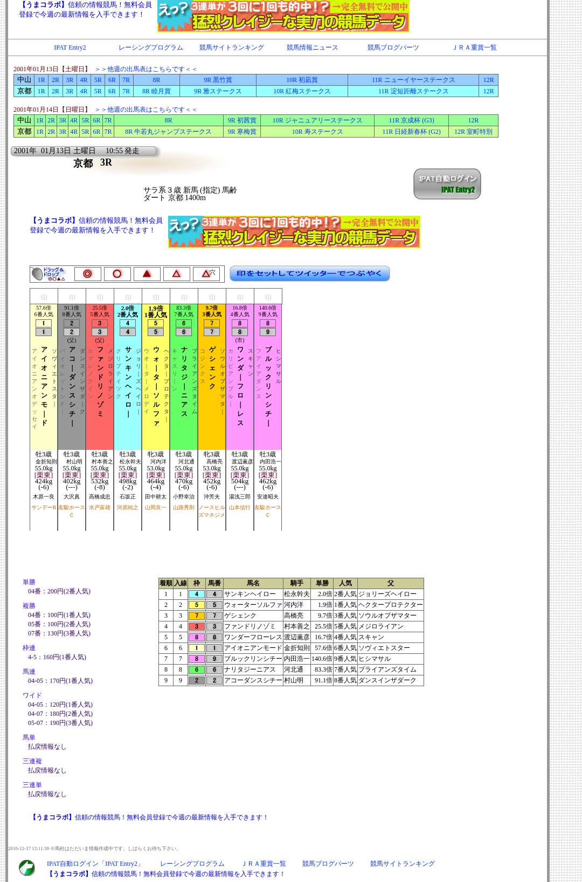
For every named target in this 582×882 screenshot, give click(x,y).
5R (98, 80)
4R (83, 80)
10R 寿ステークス (317, 131)
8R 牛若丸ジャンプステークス (168, 131)
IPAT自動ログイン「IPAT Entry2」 (95, 863)
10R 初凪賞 (302, 80)
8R (157, 80)
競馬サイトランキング (231, 47)
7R (126, 80)
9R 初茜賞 (242, 120)
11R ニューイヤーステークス (413, 80)
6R (112, 80)
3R (69, 80)
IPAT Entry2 (70, 47)
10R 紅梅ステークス (302, 91)
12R (488, 80)
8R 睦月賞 (156, 91)
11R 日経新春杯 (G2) (412, 131)
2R (55, 80)
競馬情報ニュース (312, 47)
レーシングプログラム (151, 47)
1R (41, 80)
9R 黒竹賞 (218, 80)
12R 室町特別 (473, 131)
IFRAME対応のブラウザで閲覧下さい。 (261, 16)
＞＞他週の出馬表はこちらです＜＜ (146, 69)
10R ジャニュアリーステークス (318, 120)
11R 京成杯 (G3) (411, 120)
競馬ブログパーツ (393, 47)
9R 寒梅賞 (242, 131)
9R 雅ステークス (218, 91)
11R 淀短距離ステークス (413, 91)
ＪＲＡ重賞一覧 (474, 47)
